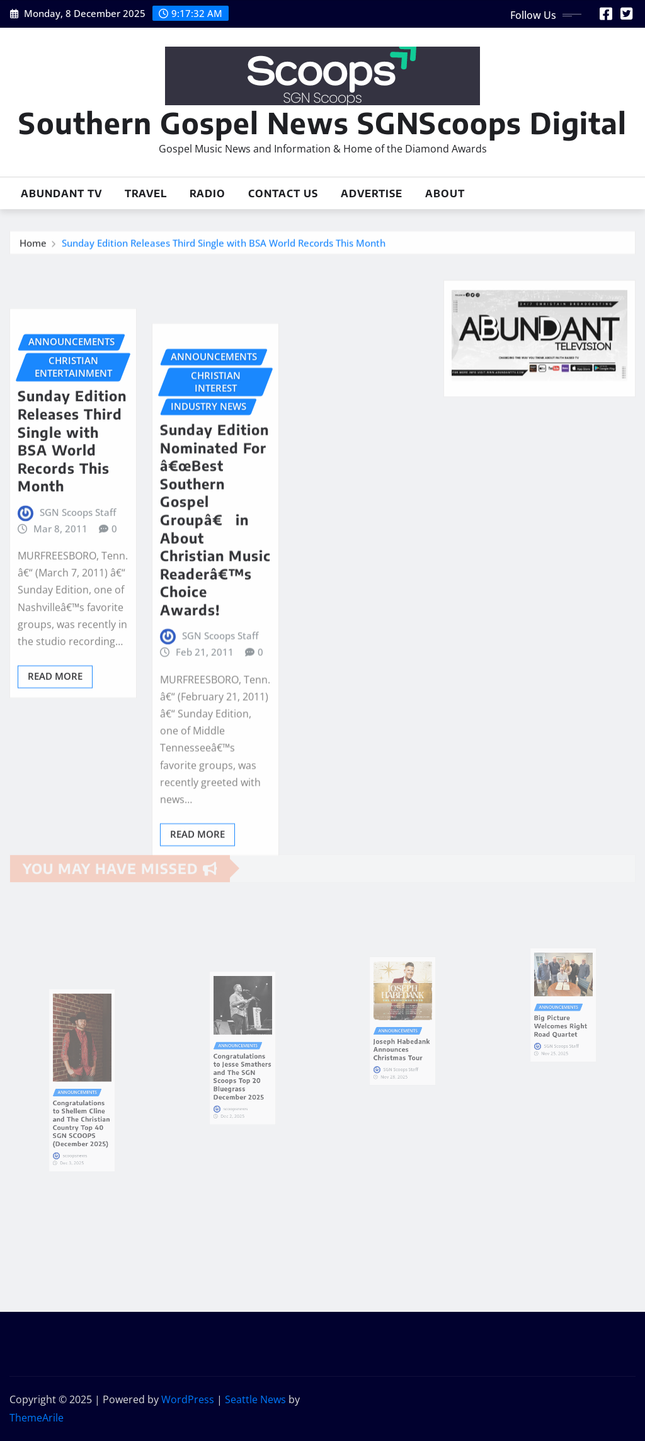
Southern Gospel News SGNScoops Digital (322, 123)
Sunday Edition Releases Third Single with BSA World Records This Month (223, 245)
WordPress (187, 1399)
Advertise (371, 193)
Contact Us (283, 193)
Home (33, 245)
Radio (207, 193)
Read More (55, 734)
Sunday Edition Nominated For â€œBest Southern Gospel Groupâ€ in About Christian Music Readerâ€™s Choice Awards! (215, 599)
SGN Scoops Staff (78, 570)
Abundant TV (61, 193)
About (445, 193)
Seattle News (255, 1399)
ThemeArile (36, 1418)
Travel (146, 193)
